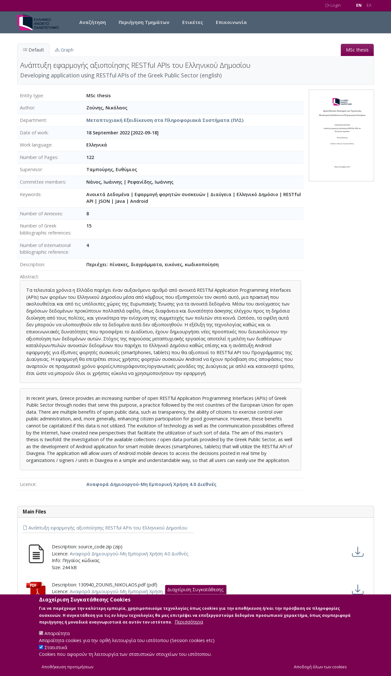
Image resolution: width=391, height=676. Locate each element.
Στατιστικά (55, 653)
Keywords (30, 194)
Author (27, 108)
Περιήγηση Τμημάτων (144, 22)
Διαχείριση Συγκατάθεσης (195, 595)
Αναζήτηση (92, 22)
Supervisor (31, 169)
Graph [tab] (64, 50)
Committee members (42, 182)
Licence (27, 484)
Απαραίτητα (57, 639)
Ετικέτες (192, 22)
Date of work (34, 133)
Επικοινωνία (231, 22)
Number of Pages (38, 157)
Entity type (31, 95)
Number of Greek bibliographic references (45, 229)
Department (33, 120)
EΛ (369, 5)
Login (333, 5)
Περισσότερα (189, 628)
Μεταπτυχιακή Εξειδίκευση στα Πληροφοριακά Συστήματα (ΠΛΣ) (165, 120)
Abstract (29, 277)
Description (32, 264)
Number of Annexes (41, 214)
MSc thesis (357, 50)
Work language (35, 145)
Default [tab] (33, 50)
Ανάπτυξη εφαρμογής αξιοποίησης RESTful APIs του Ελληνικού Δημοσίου (105, 528)
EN (359, 5)
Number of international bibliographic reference (45, 248)
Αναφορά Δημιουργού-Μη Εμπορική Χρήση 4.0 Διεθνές (151, 484)
